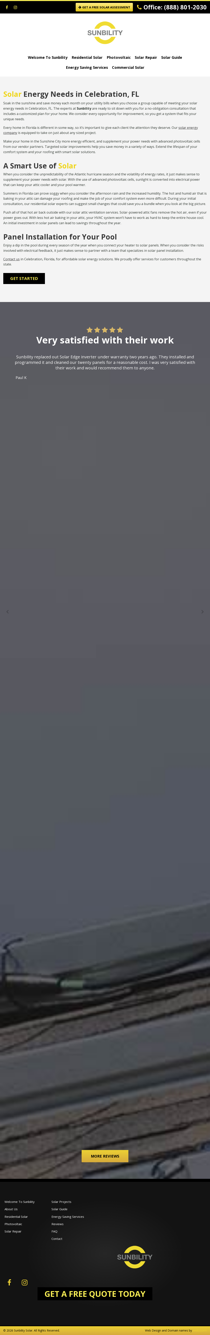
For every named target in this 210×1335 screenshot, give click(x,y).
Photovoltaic (119, 57)
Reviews (57, 1224)
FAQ (54, 1231)
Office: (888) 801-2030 (172, 7)
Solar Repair (146, 57)
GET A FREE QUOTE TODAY (95, 1293)
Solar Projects (61, 1202)
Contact (56, 1239)
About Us (11, 1209)
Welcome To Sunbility (47, 57)
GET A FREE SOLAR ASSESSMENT (104, 7)
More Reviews (105, 1156)
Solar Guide (171, 57)
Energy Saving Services (87, 67)
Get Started (24, 278)
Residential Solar (87, 57)
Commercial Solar (128, 67)
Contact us (11, 259)
